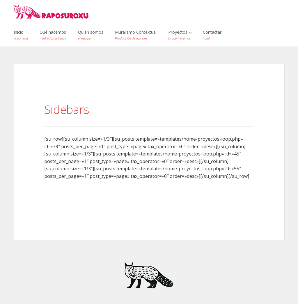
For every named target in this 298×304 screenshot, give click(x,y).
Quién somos (90, 34)
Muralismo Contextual (136, 34)
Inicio (21, 34)
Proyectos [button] (179, 34)
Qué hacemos (53, 34)
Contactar (212, 34)
